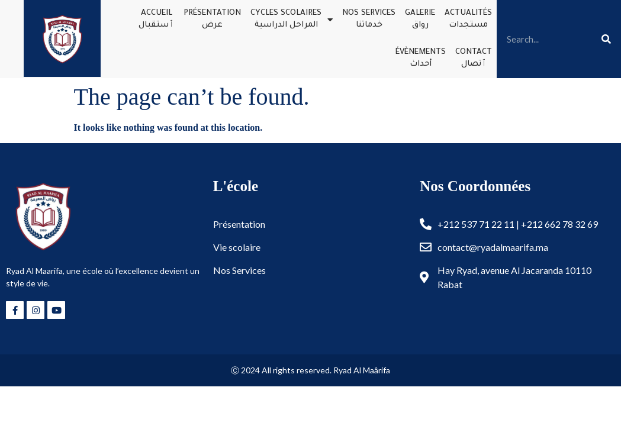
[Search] (606, 39)
